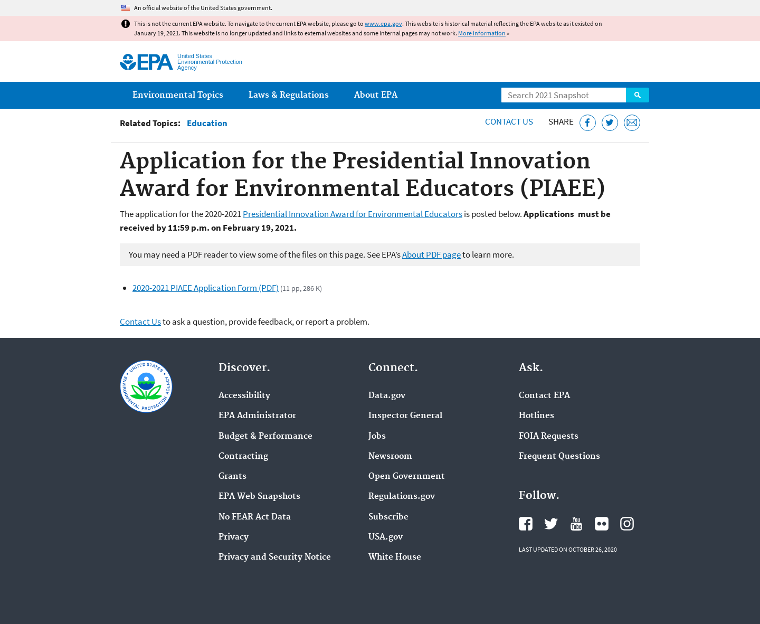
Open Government (406, 476)
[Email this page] (632, 123)
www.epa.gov (383, 23)
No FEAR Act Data (254, 517)
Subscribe (388, 517)
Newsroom (390, 456)
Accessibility (244, 396)
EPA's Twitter (551, 524)
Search (637, 95)
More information (482, 33)
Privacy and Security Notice (274, 557)
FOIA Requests (548, 436)
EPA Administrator (257, 416)
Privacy (233, 537)
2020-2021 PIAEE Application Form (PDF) (205, 288)
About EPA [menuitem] (375, 95)
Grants (232, 476)
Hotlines (536, 416)
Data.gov (386, 396)
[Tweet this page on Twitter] (610, 123)
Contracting (243, 456)
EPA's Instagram (627, 524)
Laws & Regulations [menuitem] (289, 95)
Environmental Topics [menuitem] (177, 95)
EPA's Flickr (602, 524)
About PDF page (431, 254)
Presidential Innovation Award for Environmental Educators (352, 214)
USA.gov (385, 537)
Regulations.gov (401, 497)
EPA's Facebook (526, 524)
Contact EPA (544, 396)
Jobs (377, 436)
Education (207, 123)
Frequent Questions (559, 456)
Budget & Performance (265, 436)
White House (394, 557)
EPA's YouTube (576, 524)
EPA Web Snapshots (259, 497)
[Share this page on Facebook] (588, 123)
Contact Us (509, 121)
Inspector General (405, 416)
